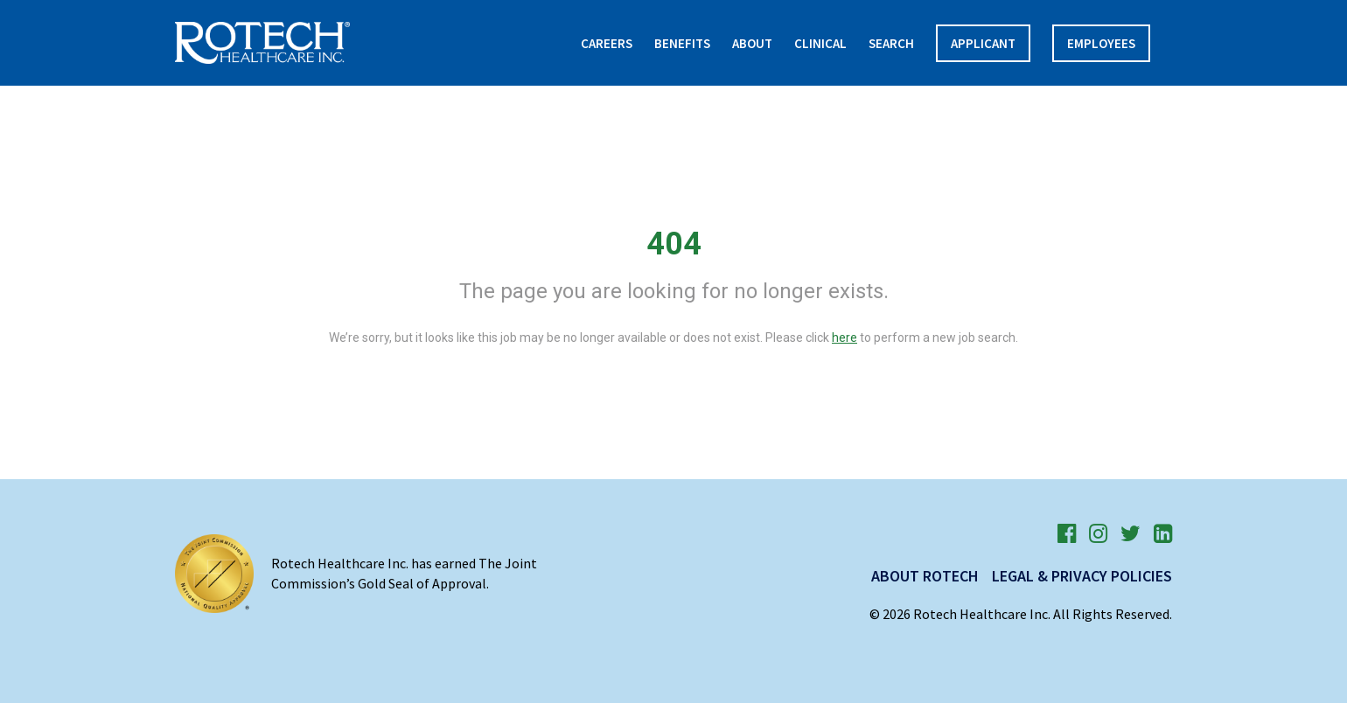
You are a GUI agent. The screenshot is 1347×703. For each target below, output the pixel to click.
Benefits (682, 43)
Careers (606, 43)
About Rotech (925, 576)
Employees (1101, 43)
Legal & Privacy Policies (1082, 576)
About (752, 43)
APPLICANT (983, 43)
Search (891, 43)
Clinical (820, 43)
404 (673, 244)
